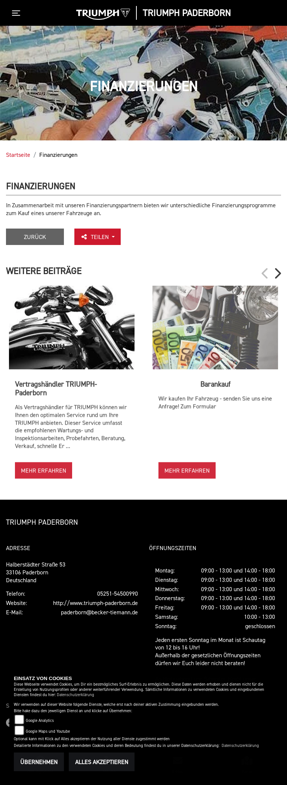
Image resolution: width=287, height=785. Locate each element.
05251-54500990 (117, 593)
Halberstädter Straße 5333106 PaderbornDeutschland (35, 572)
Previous (265, 273)
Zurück (35, 237)
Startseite (18, 154)
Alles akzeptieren (101, 762)
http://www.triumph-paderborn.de (95, 602)
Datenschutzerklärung (75, 694)
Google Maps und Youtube (48, 731)
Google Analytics (40, 720)
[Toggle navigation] (17, 13)
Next (277, 273)
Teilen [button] (95, 237)
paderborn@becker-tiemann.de (99, 612)
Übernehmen (39, 762)
